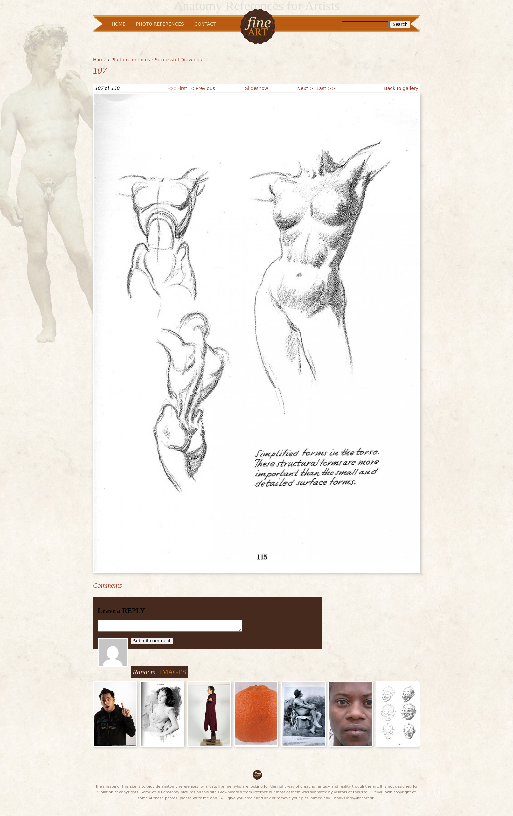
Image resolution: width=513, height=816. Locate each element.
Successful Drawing (177, 59)
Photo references (130, 59)
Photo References (160, 24)
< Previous (202, 88)
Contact (205, 24)
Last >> (325, 88)
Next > (305, 88)
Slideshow (256, 88)
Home (99, 59)
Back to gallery (401, 88)
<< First (177, 88)
